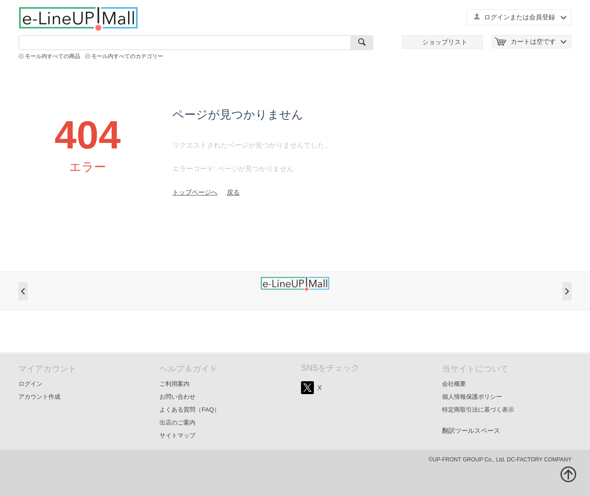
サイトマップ (177, 435)
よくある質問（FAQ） (189, 409)
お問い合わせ (177, 396)
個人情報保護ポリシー (472, 396)
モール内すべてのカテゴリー (127, 56)
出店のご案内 (177, 422)
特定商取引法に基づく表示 (478, 409)
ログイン (30, 383)
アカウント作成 (39, 396)
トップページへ (195, 192)
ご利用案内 (174, 383)
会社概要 (454, 383)
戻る (233, 192)
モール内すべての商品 (52, 56)
